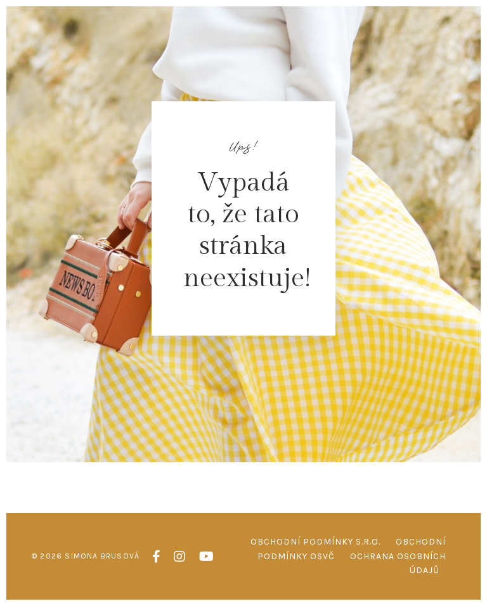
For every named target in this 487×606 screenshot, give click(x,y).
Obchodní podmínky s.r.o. (315, 541)
